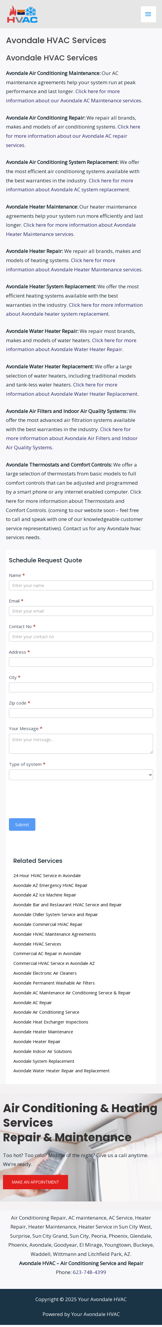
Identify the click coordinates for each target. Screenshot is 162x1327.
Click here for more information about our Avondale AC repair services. (73, 137)
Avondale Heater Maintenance (43, 1034)
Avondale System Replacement (43, 1063)
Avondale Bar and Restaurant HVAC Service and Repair (67, 907)
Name (17, 577)
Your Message (25, 730)
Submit (22, 827)
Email (16, 603)
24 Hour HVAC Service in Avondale (47, 877)
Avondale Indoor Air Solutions (42, 1053)
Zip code (19, 705)
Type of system (27, 766)
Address (19, 654)
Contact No (22, 628)
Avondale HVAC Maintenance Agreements (54, 936)
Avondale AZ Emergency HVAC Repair (50, 887)
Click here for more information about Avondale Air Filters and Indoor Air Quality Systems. (72, 440)
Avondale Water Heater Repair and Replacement (61, 1073)
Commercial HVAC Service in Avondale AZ (54, 965)
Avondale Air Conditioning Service (46, 1014)
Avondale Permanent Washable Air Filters (54, 985)
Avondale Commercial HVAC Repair (48, 926)
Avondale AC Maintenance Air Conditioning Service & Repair (72, 995)
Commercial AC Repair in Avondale (47, 956)
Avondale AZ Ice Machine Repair (44, 897)
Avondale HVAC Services (37, 946)
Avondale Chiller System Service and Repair (55, 916)
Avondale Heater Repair (37, 1043)
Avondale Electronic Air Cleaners (45, 975)
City (14, 680)
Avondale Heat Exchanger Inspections (50, 1024)
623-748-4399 (89, 1274)
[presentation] (54, 799)
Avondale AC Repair (32, 1004)
